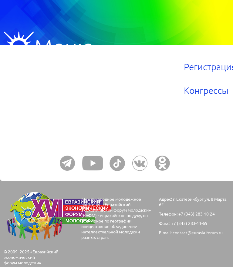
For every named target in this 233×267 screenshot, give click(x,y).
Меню (19, 46)
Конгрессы (206, 90)
